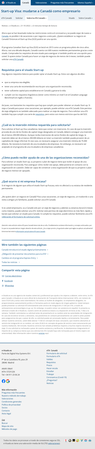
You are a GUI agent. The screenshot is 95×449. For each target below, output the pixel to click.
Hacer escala (52, 368)
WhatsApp (8, 285)
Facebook (7, 281)
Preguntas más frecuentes (62, 2)
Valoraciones (41, 2)
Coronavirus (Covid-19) (57, 377)
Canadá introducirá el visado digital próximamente (24, 249)
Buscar (5, 423)
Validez (50, 359)
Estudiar (50, 371)
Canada (5, 36)
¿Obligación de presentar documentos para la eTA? (24, 254)
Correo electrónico (12, 276)
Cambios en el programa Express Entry (19, 258)
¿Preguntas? (52, 380)
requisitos (39, 114)
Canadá (25, 2)
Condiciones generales (12, 401)
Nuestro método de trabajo (14, 395)
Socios (4, 407)
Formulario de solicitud (57, 353)
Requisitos (51, 362)
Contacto (6, 410)
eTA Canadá (6, 18)
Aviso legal (6, 413)
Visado (72, 18)
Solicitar (19, 18)
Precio (49, 365)
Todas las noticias (10, 262)
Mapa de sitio (7, 426)
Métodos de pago (9, 429)
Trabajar (50, 374)
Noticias (50, 383)
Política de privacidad (11, 404)
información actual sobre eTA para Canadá (30, 231)
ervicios (42, 333)
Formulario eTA (53, 356)
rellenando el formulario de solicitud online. (21, 217)
